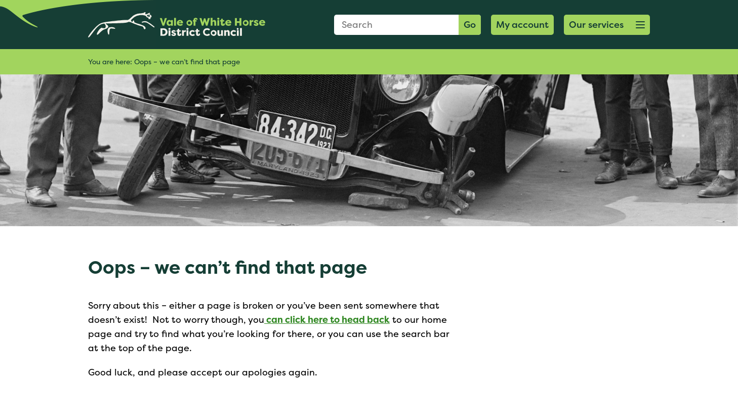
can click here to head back (327, 319)
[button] (607, 25)
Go (470, 24)
